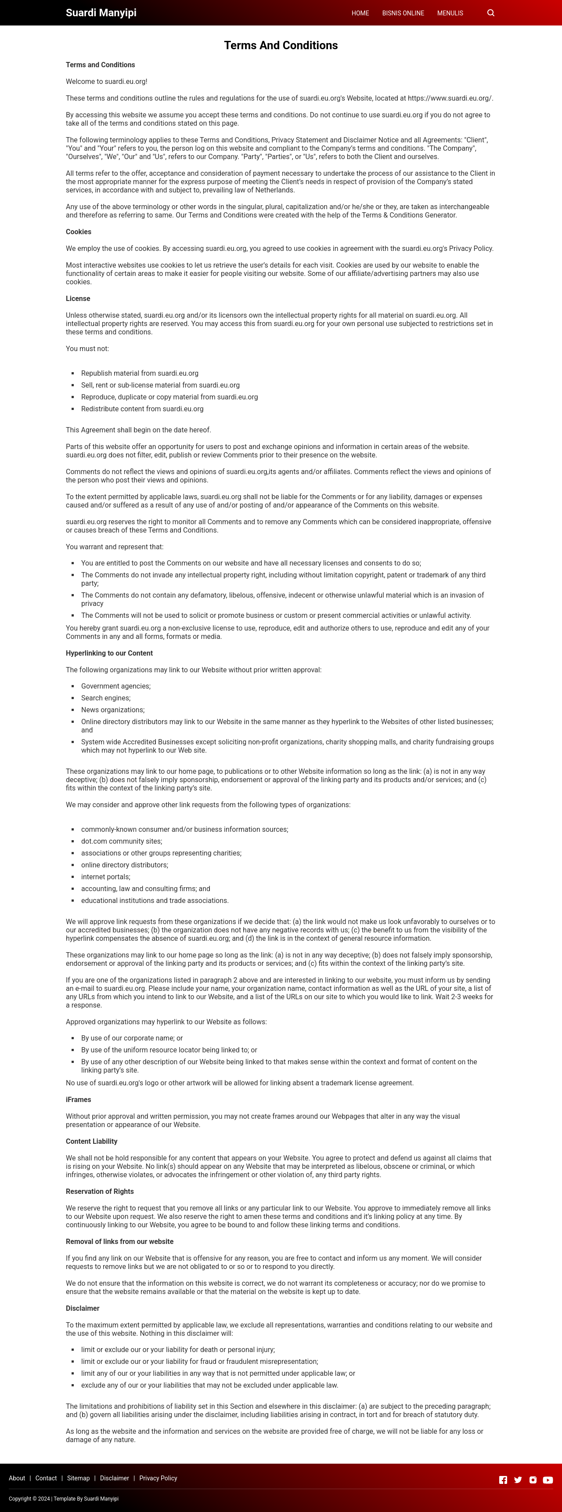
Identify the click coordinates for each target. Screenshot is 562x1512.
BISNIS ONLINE (403, 13)
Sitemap (78, 1478)
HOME (360, 13)
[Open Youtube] (548, 1480)
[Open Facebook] (503, 1480)
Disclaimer (114, 1478)
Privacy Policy (158, 1478)
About (17, 1478)
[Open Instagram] (533, 1480)
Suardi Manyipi (101, 1499)
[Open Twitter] (518, 1480)
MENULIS (450, 13)
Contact (46, 1478)
